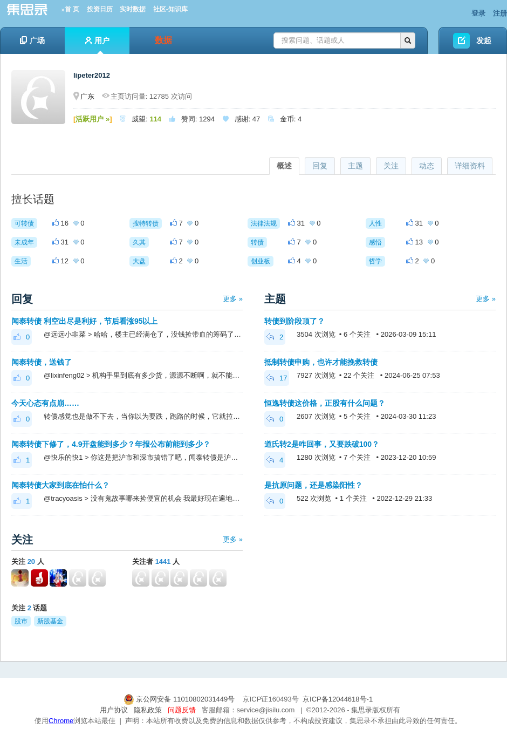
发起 (483, 40)
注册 (500, 13)
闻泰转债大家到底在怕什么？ (60, 485)
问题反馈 (182, 710)
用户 (97, 45)
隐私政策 (148, 710)
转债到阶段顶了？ (294, 321)
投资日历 (100, 9)
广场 (32, 40)
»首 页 (70, 9)
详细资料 (470, 165)
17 (276, 378)
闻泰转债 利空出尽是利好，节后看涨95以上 (84, 321)
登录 (478, 13)
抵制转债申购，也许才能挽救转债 (321, 362)
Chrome (61, 721)
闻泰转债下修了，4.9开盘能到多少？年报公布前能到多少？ (110, 444)
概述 (284, 165)
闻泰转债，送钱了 (41, 362)
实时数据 (133, 9)
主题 (355, 165)
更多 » (233, 299)
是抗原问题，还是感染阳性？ (313, 485)
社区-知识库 (170, 9)
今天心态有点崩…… (45, 403)
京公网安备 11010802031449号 (180, 699)
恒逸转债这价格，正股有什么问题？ (324, 403)
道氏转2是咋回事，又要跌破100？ (321, 444)
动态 (426, 165)
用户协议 (114, 710)
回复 (319, 165)
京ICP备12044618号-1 (338, 699)
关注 (391, 165)
